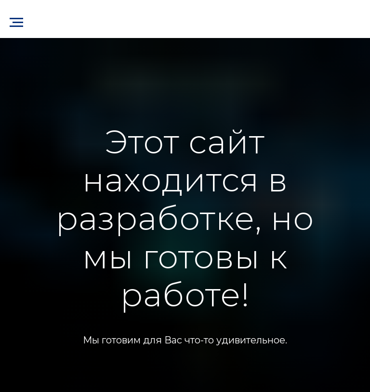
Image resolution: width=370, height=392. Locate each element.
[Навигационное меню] (16, 22)
